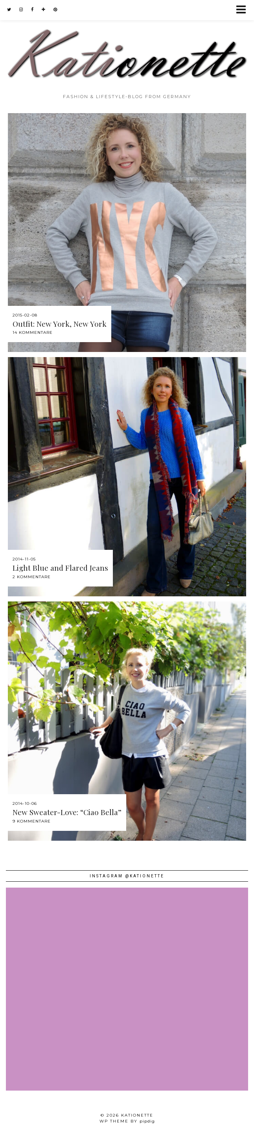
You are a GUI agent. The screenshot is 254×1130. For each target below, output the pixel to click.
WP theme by (127, 1121)
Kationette (137, 1115)
